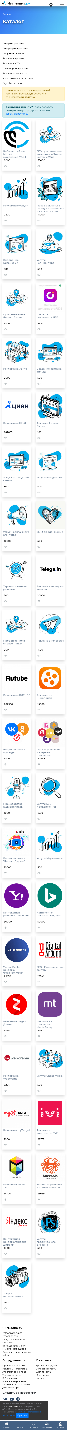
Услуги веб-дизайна (50, 477)
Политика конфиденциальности (14, 1344)
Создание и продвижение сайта (16, 1353)
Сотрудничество (14, 1360)
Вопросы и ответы (46, 1368)
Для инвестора (10, 1387)
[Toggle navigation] (62, 3)
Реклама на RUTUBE (16, 695)
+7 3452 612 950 (10, 1336)
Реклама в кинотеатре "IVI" (47, 1132)
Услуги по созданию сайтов (16, 479)
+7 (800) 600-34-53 (12, 1333)
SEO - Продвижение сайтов (50, 968)
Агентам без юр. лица (14, 1371)
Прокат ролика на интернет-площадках (48, 752)
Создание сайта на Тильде (49, 370)
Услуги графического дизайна (46, 1241)
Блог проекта (43, 1371)
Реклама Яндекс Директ (48, 425)
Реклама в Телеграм (50, 640)
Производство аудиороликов (13, 805)
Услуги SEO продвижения (46, 805)
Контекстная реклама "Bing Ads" (49, 914)
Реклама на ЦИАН (15, 423)
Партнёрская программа (16, 1384)
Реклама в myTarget (16, 1130)
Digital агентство (12, 83)
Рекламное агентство (15, 73)
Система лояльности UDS (47, 316)
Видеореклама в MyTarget (14, 751)
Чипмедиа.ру (12, 1327)
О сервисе (43, 1360)
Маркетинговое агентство (17, 78)
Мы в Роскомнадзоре (14, 1348)
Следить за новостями (19, 1392)
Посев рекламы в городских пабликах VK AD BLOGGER (50, 208)
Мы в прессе (43, 1375)
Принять (22, 1415)
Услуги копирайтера (45, 261)
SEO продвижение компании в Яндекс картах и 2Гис (50, 154)
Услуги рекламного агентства (16, 533)
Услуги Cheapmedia (49, 1075)
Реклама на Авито (15, 368)
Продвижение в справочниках (14, 642)
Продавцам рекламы (13, 1365)
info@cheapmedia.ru (13, 1339)
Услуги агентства (11, 1375)
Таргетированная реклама (15, 588)
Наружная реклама (13, 53)
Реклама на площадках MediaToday (44, 1024)
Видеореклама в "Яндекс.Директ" (14, 860)
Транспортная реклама (15, 68)
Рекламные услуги (15, 205)
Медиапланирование (14, 1381)
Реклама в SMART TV (15, 1186)
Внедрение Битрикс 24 (11, 261)
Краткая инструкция (47, 1365)
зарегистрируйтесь (17, 113)
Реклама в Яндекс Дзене (15, 1023)
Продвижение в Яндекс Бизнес (14, 316)
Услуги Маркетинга (49, 858)
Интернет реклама (13, 43)
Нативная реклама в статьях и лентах (49, 1186)
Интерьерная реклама (15, 48)
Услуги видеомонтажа (13, 1295)
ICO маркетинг (10, 1378)
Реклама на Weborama (11, 1077)
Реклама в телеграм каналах (50, 588)
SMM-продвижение (50, 531)
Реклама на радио (13, 58)
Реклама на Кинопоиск (44, 696)
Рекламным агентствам (15, 1368)
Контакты (41, 1378)
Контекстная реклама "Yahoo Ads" (16, 914)
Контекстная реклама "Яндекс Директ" (14, 1241)
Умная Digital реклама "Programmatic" (13, 969)
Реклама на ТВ (11, 63)
